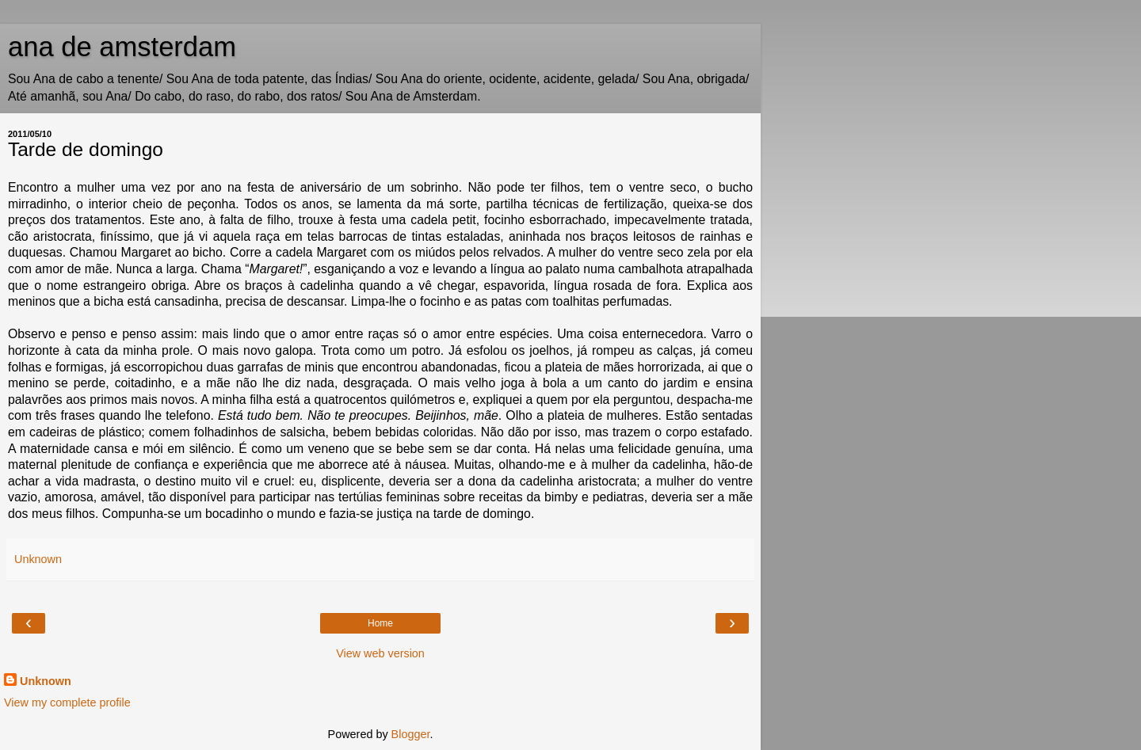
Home (380, 623)
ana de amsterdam (122, 47)
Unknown (45, 681)
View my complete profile (67, 702)
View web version (380, 653)
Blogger (410, 734)
